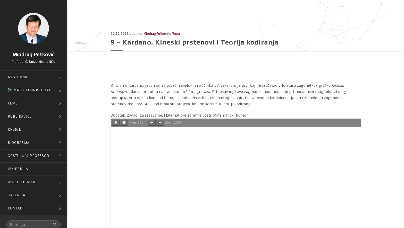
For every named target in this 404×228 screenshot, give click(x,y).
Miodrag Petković (156, 34)
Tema (176, 34)
